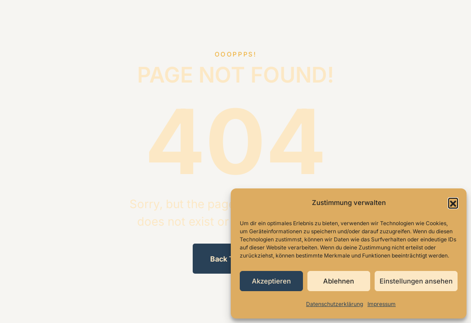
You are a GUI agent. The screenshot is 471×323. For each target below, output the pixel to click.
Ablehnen (338, 281)
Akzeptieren (271, 281)
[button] (453, 202)
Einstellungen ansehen (416, 281)
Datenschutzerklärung (334, 304)
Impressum (381, 304)
